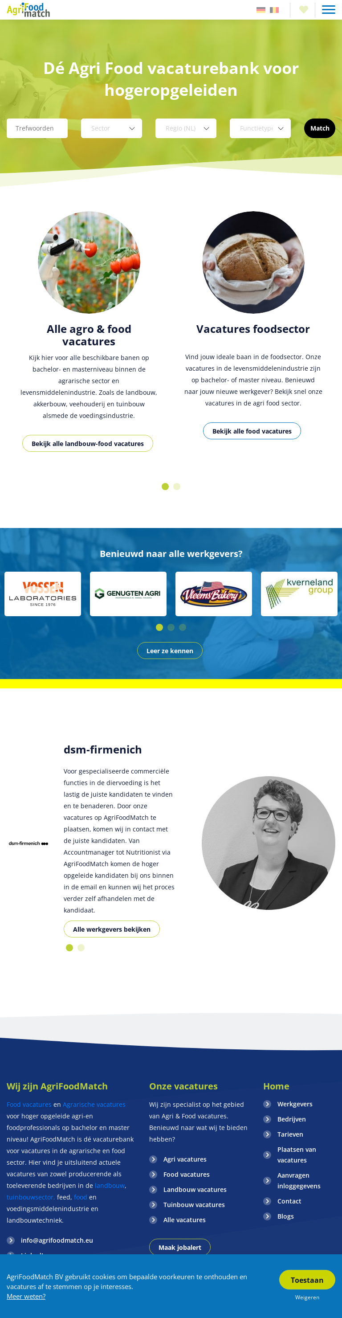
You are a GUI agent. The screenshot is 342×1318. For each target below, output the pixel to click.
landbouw (110, 1185)
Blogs (285, 1216)
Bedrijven (291, 1119)
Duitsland (260, 10)
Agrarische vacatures (94, 1104)
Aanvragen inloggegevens (299, 1180)
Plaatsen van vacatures (296, 1154)
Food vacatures (29, 1104)
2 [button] (177, 486)
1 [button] (165, 486)
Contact (289, 1201)
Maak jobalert (180, 1247)
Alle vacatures (184, 1220)
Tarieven (290, 1134)
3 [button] (182, 627)
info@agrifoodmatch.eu (57, 1240)
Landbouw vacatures (195, 1189)
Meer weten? (26, 1296)
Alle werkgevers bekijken (112, 929)
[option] (89, 341)
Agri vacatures (185, 1159)
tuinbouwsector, (31, 1197)
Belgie (274, 10)
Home (276, 1086)
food (80, 1197)
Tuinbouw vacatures (194, 1204)
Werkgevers (295, 1104)
